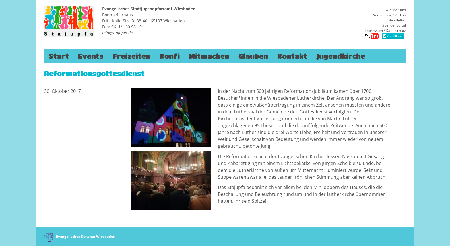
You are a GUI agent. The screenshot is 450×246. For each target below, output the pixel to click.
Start (59, 56)
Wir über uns (395, 9)
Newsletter (397, 20)
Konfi (170, 56)
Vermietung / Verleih (389, 15)
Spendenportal (394, 25)
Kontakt (292, 56)
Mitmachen (209, 56)
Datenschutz (396, 30)
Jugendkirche (340, 56)
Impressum (374, 30)
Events (91, 56)
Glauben (253, 56)
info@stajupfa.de (117, 33)
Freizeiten (131, 56)
